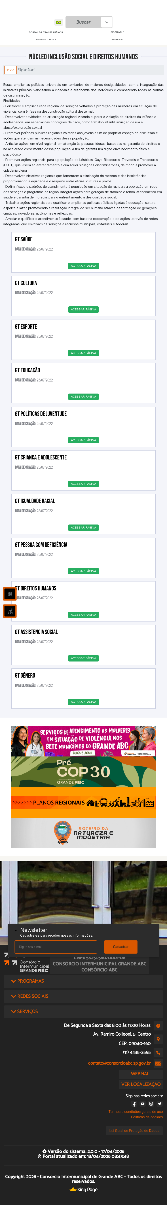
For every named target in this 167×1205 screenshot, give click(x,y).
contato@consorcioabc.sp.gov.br (119, 1063)
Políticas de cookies (147, 1117)
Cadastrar (121, 947)
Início (10, 70)
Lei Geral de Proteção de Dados (134, 1131)
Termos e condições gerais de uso (135, 1112)
